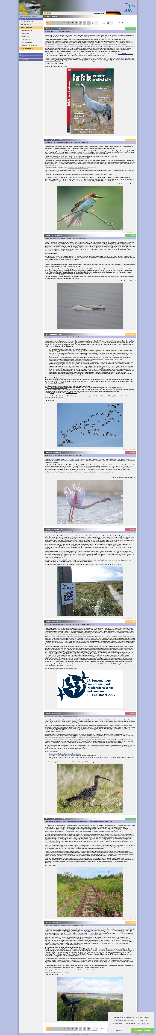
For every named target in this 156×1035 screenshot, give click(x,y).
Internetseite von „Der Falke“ (53, 61)
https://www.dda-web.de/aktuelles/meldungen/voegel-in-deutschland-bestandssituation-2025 (81, 157)
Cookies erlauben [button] (142, 1031)
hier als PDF (60, 383)
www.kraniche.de (71, 393)
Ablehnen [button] (120, 1031)
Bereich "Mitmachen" (107, 949)
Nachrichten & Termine (26, 48)
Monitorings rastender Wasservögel (92, 929)
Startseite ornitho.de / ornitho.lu (28, 16)
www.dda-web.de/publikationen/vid (78, 167)
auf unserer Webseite (70, 960)
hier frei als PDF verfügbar (78, 858)
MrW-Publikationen (75, 944)
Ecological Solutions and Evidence (76, 825)
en (50, 13)
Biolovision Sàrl (70, 1034)
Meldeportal (123, 459)
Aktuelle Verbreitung (26, 27)
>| (88, 23)
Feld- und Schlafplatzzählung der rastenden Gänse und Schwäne (97, 930)
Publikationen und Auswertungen (96, 55)
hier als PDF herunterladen (125, 54)
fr (44, 13)
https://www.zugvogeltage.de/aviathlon (66, 668)
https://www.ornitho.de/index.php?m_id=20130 (67, 266)
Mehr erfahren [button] (143, 1024)
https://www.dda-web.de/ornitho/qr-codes (108, 564)
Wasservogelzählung (127, 929)
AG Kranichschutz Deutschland (57, 388)
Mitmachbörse (104, 960)
